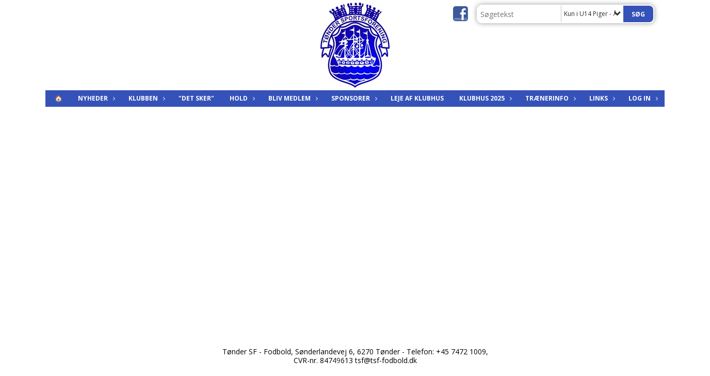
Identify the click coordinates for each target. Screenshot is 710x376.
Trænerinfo (549, 98)
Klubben (145, 98)
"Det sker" (196, 98)
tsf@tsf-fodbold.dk (386, 360)
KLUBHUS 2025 (484, 98)
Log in (642, 98)
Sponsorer (353, 98)
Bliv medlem (292, 98)
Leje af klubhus (417, 98)
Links (601, 98)
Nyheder (95, 98)
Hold (241, 98)
